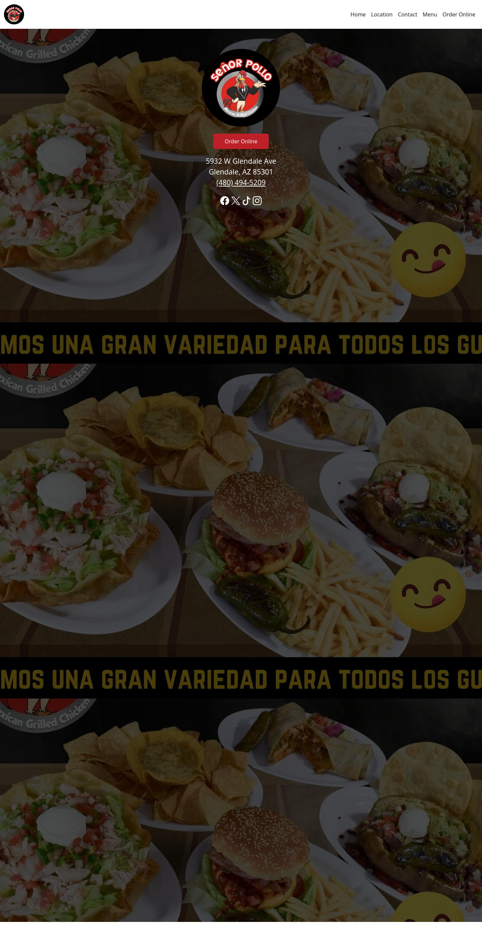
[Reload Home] (14, 14)
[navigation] (241, 14)
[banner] (241, 475)
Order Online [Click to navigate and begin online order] (459, 14)
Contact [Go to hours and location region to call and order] (407, 14)
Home (358, 14)
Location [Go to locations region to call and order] (382, 14)
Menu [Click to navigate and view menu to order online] (430, 14)
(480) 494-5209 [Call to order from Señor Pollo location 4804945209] (240, 182)
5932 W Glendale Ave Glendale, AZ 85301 (241, 171)
